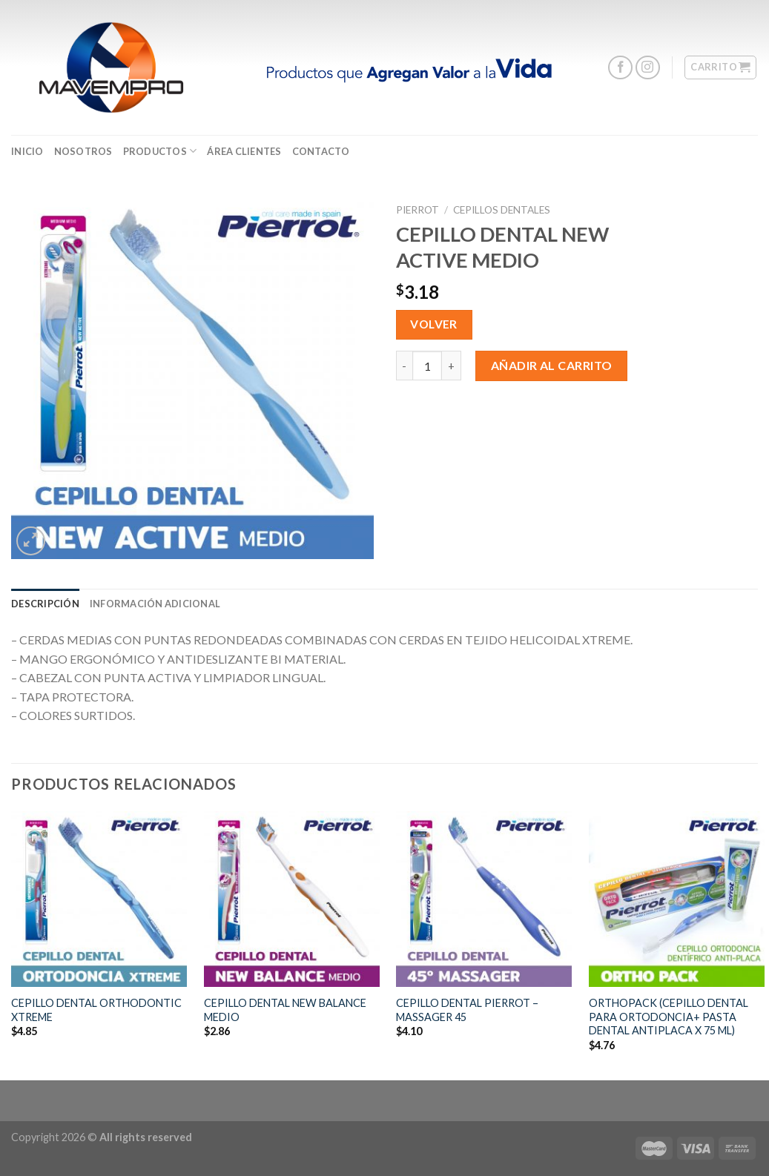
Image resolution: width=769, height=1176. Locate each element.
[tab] (45, 603)
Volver (434, 324)
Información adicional (155, 604)
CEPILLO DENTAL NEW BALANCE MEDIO (285, 1010)
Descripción (45, 604)
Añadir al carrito (552, 365)
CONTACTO (321, 151)
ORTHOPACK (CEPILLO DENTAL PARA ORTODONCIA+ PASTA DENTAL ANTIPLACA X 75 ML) (668, 1017)
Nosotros (83, 151)
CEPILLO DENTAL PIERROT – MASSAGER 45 (467, 1010)
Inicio (27, 151)
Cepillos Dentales (501, 210)
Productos (160, 151)
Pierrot (417, 210)
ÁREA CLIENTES (244, 151)
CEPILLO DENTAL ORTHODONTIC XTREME (96, 1010)
